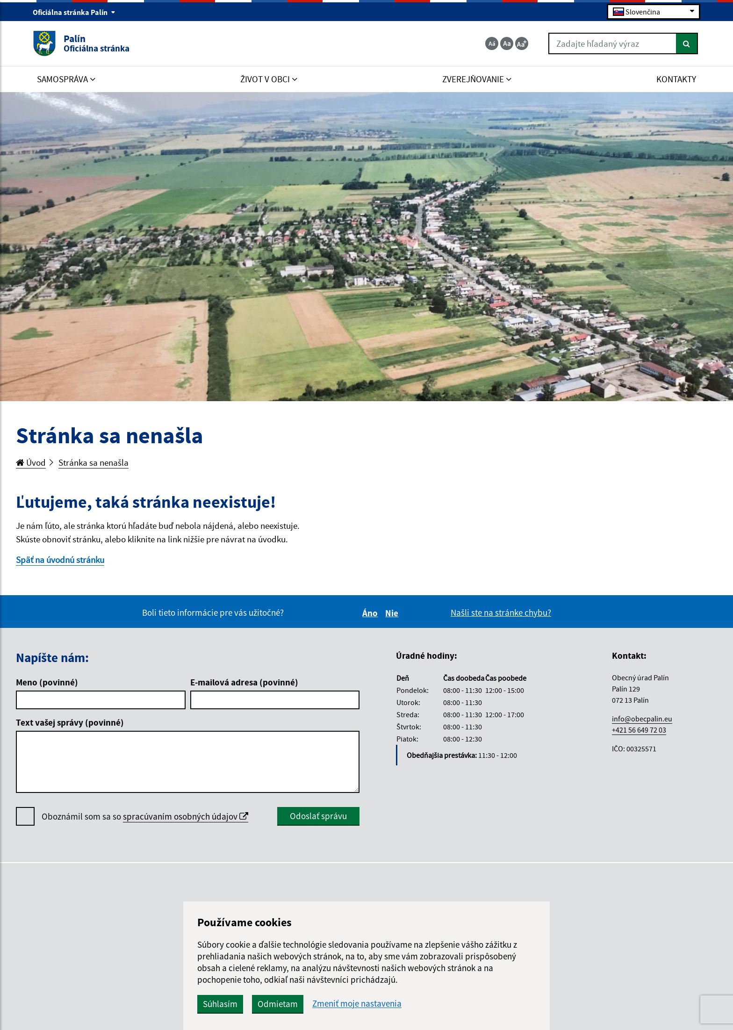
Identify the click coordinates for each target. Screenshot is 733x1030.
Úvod (31, 462)
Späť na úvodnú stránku (60, 559)
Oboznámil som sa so (145, 816)
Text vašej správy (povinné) (70, 722)
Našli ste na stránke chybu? (501, 612)
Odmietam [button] (278, 1003)
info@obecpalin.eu (642, 718)
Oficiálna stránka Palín (74, 12)
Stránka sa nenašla (93, 462)
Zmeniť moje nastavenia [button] (357, 1003)
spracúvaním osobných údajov (185, 816)
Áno (371, 613)
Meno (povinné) (47, 682)
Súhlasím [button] (220, 1003)
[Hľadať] (687, 43)
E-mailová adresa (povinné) (244, 682)
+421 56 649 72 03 (639, 730)
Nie (393, 613)
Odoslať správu (318, 815)
